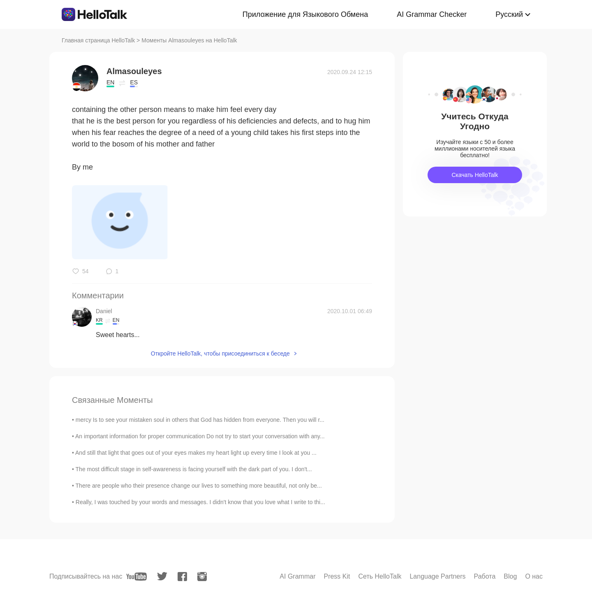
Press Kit (337, 576)
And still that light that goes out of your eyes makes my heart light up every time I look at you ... (196, 452)
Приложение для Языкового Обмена (305, 14)
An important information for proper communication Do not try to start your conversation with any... (200, 436)
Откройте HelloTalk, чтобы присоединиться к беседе (220, 353)
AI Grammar (297, 576)
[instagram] (202, 576)
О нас (534, 576)
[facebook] (182, 576)
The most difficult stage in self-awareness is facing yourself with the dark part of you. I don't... (194, 469)
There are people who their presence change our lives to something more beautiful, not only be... (199, 485)
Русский (509, 14)
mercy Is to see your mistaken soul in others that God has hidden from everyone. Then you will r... (200, 419)
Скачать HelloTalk (474, 175)
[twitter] (162, 576)
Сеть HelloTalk (379, 576)
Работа (485, 576)
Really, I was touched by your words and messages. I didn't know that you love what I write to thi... (200, 502)
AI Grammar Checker (432, 14)
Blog (510, 576)
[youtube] (136, 576)
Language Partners (437, 576)
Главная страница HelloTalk (98, 40)
